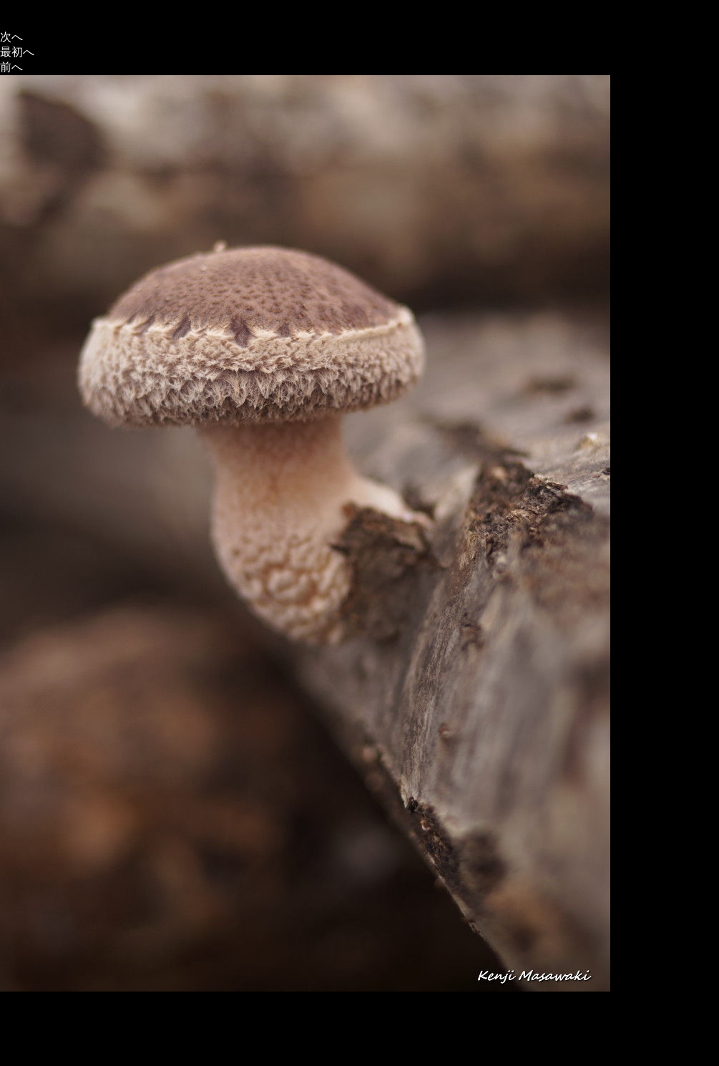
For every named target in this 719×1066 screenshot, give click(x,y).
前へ (11, 67)
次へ (11, 37)
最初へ (17, 52)
